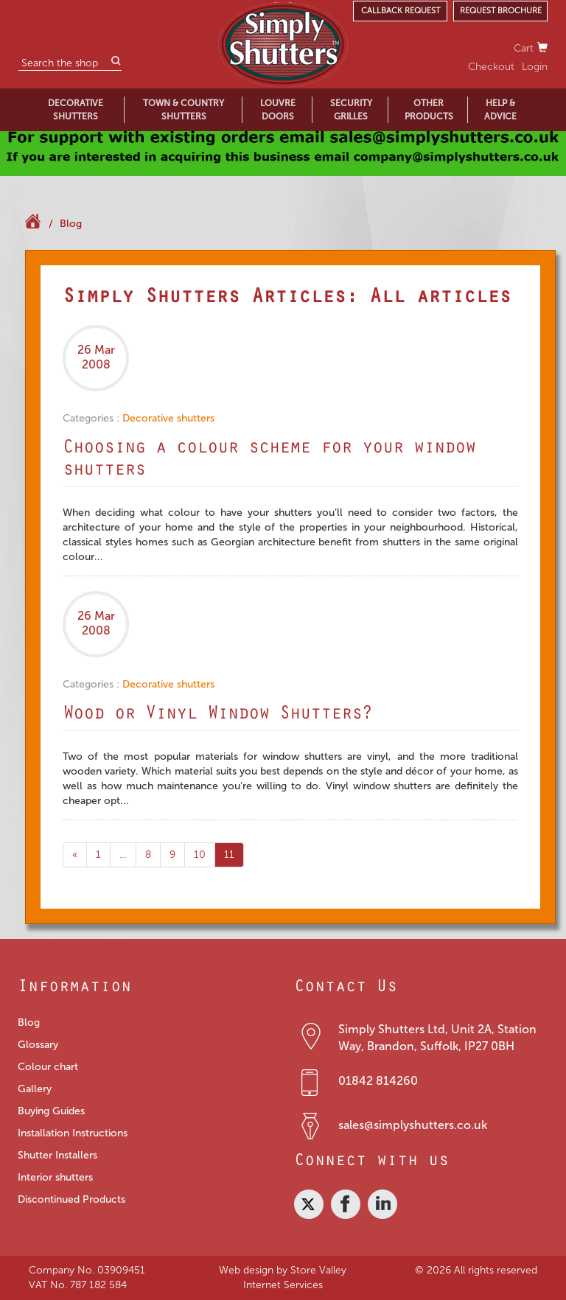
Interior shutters (55, 1177)
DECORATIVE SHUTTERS (75, 110)
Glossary (38, 1044)
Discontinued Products (71, 1199)
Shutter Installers (57, 1155)
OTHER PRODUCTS (429, 110)
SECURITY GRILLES (351, 110)
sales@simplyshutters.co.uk (412, 1125)
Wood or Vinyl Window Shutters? (217, 715)
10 (200, 854)
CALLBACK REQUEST (400, 10)
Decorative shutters (168, 418)
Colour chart (48, 1066)
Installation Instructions (72, 1133)
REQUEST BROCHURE (501, 10)
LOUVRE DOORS (278, 110)
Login (535, 66)
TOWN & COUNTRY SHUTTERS (183, 110)
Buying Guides (51, 1111)
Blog (71, 223)
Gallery (35, 1089)
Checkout (491, 66)
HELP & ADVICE (500, 110)
